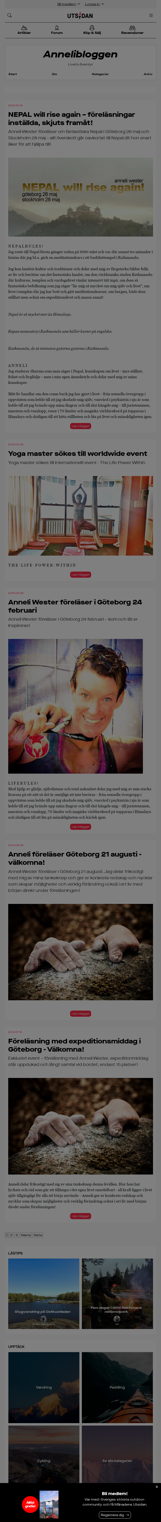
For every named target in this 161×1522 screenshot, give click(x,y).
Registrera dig (112, 1515)
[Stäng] (157, 1487)
